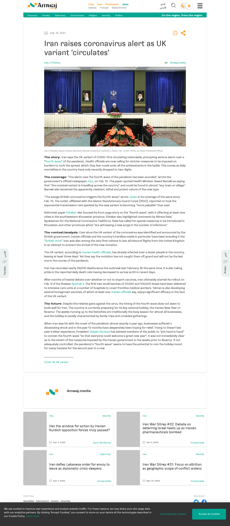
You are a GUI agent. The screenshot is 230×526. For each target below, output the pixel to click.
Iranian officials (121, 292)
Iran (46, 62)
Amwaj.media (178, 62)
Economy (32, 15)
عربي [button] (162, 4)
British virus (53, 240)
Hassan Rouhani (100, 331)
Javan (133, 197)
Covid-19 (49, 362)
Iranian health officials (96, 252)
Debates (93, 8)
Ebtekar (71, 212)
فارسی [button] (163, 8)
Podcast (104, 8)
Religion (93, 15)
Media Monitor (119, 8)
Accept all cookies (209, 513)
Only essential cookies (173, 513)
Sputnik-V (78, 283)
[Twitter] (196, 501)
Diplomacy (60, 15)
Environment (77, 15)
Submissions (42, 501)
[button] (163, 6)
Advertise (65, 501)
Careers (55, 501)
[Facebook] (204, 501)
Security (106, 15)
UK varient (62, 362)
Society (46, 15)
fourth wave (53, 161)
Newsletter (28, 501)
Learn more (32, 516)
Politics (119, 15)
